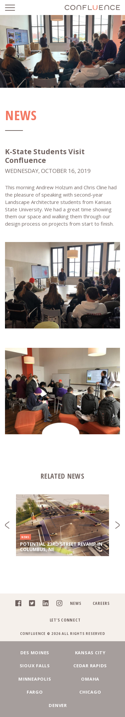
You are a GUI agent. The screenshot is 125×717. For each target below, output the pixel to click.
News (75, 603)
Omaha (90, 679)
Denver (58, 705)
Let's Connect (65, 620)
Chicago (90, 692)
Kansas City (90, 653)
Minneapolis (34, 679)
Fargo (35, 692)
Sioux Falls (35, 666)
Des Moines (35, 653)
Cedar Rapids (90, 666)
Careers (101, 603)
